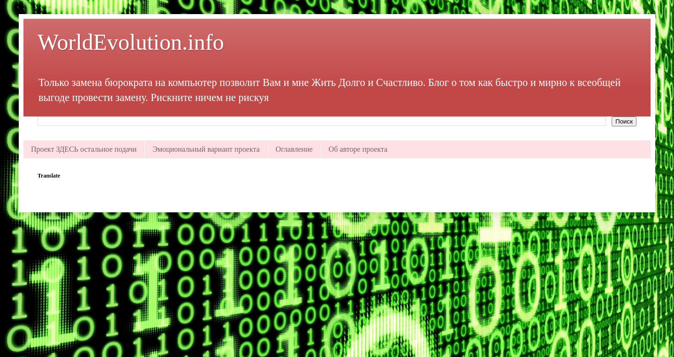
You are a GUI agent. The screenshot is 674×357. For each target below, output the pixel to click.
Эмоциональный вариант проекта (205, 149)
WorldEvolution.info (131, 42)
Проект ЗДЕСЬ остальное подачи (83, 149)
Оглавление (294, 149)
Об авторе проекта (358, 149)
